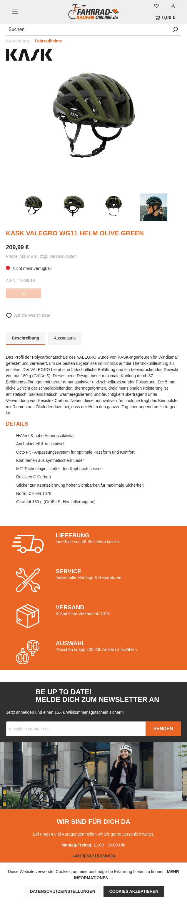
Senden (163, 728)
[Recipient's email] (76, 728)
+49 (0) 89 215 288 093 (93, 856)
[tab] (25, 338)
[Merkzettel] (156, 6)
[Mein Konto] (173, 6)
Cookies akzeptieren (133, 891)
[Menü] (15, 12)
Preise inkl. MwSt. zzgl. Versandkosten (41, 256)
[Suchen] (87, 30)
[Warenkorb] (165, 18)
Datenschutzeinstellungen (62, 891)
